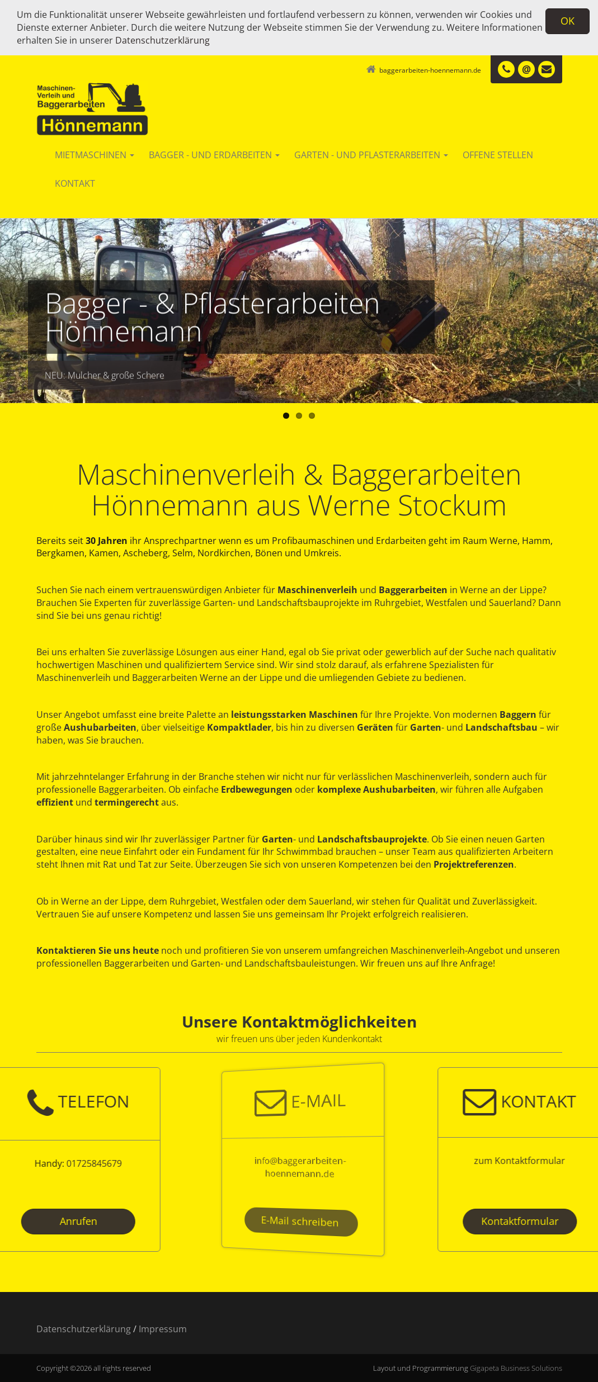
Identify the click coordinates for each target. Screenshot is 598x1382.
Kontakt (75, 183)
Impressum (163, 1329)
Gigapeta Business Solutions (516, 1368)
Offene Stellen (498, 155)
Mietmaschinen (94, 155)
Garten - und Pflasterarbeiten (371, 155)
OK (567, 20)
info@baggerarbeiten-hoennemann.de (299, 1167)
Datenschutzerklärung (162, 40)
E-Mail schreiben (299, 1221)
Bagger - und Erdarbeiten (214, 155)
